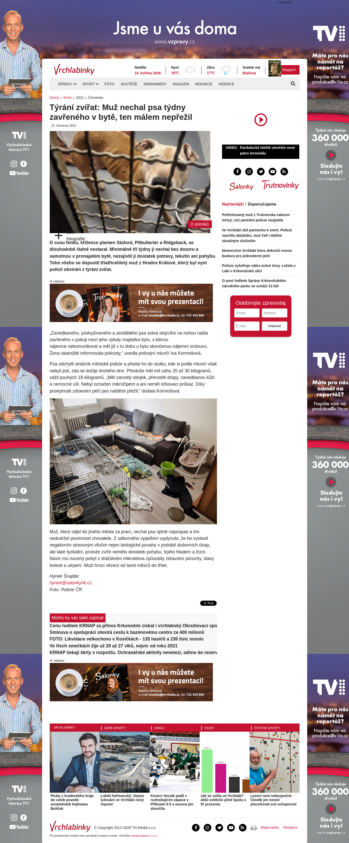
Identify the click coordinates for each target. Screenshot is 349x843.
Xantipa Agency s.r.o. (144, 835)
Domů (54, 98)
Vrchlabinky (64, 727)
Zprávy (65, 84)
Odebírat (274, 326)
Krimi (67, 98)
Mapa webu (270, 827)
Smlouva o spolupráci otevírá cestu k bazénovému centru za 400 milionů (127, 632)
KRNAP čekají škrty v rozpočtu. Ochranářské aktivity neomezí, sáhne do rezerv (133, 652)
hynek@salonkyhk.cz (71, 582)
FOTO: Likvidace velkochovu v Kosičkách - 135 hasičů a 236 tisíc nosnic (127, 639)
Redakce (204, 84)
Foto (109, 84)
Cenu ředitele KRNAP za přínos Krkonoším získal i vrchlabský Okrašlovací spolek (133, 625)
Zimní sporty (115, 728)
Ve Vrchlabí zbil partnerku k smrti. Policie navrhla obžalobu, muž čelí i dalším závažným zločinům (257, 235)
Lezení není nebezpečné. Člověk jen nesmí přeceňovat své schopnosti (274, 800)
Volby (209, 728)
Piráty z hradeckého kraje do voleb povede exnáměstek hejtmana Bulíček (72, 802)
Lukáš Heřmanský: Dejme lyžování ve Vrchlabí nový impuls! (122, 800)
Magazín (289, 70)
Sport (88, 84)
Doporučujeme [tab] (262, 204)
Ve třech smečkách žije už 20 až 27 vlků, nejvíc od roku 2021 (114, 645)
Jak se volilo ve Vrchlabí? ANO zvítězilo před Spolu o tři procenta (223, 800)
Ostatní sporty (267, 728)
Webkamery (155, 84)
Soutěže (129, 84)
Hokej (159, 728)
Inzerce (226, 84)
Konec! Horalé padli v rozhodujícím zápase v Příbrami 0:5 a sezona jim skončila (172, 802)
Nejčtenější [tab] (232, 204)
